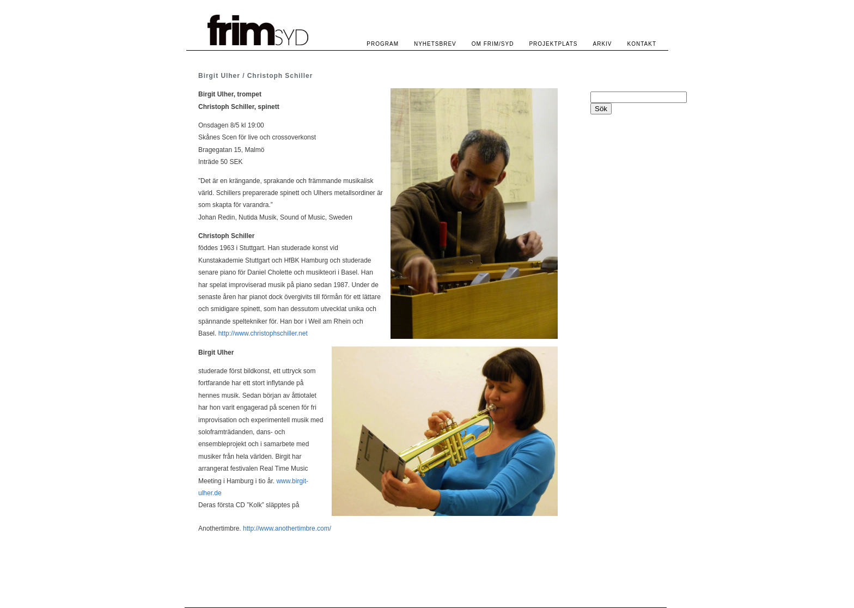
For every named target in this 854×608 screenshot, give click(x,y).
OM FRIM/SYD (493, 44)
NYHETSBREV (435, 44)
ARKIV (602, 44)
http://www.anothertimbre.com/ (287, 528)
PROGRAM (383, 44)
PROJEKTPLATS (553, 44)
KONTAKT (641, 44)
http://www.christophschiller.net (263, 333)
